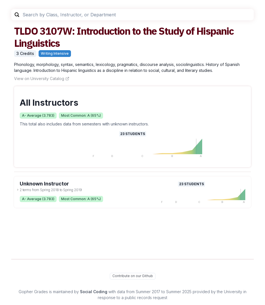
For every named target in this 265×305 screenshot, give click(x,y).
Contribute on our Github (132, 276)
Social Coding (93, 291)
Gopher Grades (33, 291)
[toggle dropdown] (17, 189)
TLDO (26, 30)
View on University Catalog (41, 78)
